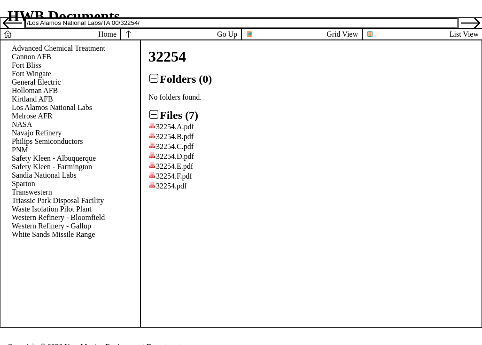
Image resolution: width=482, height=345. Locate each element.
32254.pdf (171, 186)
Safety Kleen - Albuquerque (54, 158)
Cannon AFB (31, 57)
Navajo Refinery (37, 133)
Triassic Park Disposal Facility (58, 200)
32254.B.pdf (175, 137)
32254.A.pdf (175, 127)
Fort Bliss (26, 65)
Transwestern (32, 192)
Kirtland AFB (32, 99)
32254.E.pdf (174, 166)
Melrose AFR (32, 116)
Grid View (342, 34)
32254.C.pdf (175, 146)
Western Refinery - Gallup (51, 226)
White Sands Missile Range (53, 234)
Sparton (23, 184)
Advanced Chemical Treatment (58, 48)
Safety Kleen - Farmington (52, 167)
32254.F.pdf (174, 176)
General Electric (36, 82)
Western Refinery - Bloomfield (58, 217)
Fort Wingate (31, 74)
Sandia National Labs (44, 175)
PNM (20, 150)
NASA (22, 124)
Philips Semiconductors (47, 141)
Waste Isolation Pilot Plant (52, 209)
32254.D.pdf (175, 156)
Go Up (227, 34)
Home (107, 34)
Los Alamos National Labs (52, 107)
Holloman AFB (35, 90)
